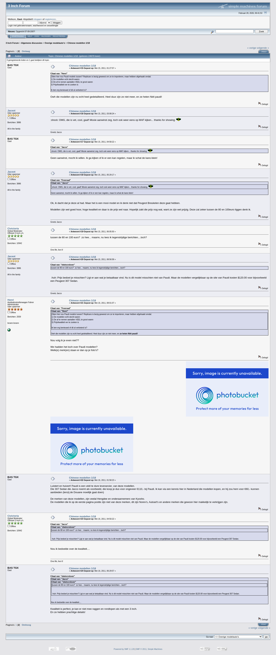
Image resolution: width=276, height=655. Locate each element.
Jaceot (11, 110)
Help (30, 36)
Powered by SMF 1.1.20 (124, 649)
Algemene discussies (31, 43)
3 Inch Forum (12, 43)
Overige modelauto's (55, 43)
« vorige (251, 47)
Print (264, 52)
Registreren (59, 36)
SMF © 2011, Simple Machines (149, 649)
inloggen (38, 19)
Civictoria (13, 228)
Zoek (36, 36)
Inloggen (46, 36)
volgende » (263, 47)
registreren (50, 19)
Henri (10, 299)
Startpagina (18, 36)
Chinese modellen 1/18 (78, 43)
